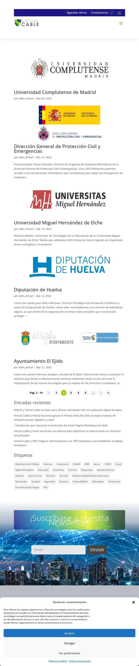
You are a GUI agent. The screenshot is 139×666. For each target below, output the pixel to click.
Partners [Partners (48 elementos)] (50, 475)
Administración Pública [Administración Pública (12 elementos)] (27, 464)
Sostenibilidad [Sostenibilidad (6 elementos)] (80, 481)
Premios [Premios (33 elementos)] (64, 475)
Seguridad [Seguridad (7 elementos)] (49, 481)
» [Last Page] (108, 393)
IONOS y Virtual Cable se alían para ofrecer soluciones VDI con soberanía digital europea (68, 410)
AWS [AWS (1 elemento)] (87, 464)
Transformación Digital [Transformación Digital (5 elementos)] (27, 487)
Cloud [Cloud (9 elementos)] (118, 464)
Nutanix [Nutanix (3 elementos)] (19, 475)
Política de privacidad (80, 661)
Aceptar (69, 633)
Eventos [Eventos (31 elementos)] (72, 469)
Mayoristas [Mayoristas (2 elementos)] (87, 469)
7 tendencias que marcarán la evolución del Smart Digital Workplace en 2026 (61, 425)
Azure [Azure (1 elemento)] (97, 464)
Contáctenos (99, 13)
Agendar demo (77, 13)
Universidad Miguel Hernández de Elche (58, 222)
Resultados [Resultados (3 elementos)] (21, 481)
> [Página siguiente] (101, 393)
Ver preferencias (69, 653)
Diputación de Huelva (38, 289)
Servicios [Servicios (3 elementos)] (63, 481)
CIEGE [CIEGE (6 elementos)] (107, 464)
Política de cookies (58, 661)
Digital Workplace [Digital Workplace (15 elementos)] (24, 469)
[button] (133, 602)
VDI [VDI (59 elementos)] (45, 487)
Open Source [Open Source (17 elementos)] (35, 475)
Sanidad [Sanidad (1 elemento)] (35, 481)
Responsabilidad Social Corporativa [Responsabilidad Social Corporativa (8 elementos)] (91, 475)
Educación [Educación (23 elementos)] (43, 469)
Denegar (69, 643)
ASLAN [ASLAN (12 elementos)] (76, 464)
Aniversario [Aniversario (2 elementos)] (63, 464)
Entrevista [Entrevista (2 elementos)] (58, 469)
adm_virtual (26, 98)
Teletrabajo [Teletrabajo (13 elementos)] (98, 481)
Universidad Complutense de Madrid (55, 92)
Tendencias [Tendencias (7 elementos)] (114, 481)
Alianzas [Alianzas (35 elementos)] (48, 464)
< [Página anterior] (49, 393)
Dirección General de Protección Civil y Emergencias (57, 148)
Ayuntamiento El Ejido (38, 361)
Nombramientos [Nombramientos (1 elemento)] (105, 469)
